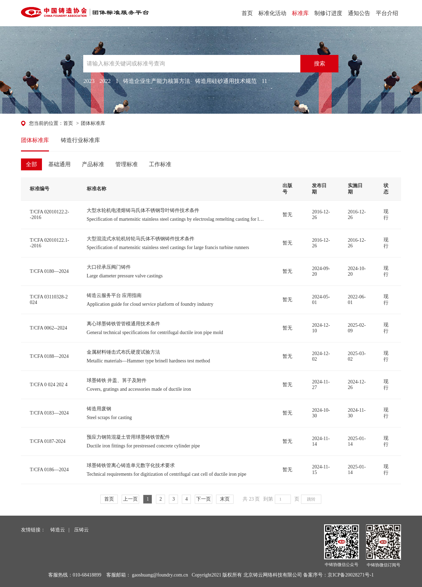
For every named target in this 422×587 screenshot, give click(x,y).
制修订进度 (328, 13)
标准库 (300, 13)
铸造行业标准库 (80, 140)
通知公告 (359, 13)
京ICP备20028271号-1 (350, 575)
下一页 (203, 499)
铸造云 (57, 529)
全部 (31, 164)
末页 (225, 499)
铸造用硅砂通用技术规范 (226, 81)
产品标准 (93, 164)
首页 (247, 13)
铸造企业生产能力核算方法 (156, 81)
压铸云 (81, 529)
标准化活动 (272, 13)
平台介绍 (387, 13)
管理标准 (126, 164)
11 (264, 81)
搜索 (319, 63)
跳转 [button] (311, 499)
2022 (104, 81)
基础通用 (59, 164)
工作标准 (160, 164)
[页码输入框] (283, 499)
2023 (88, 81)
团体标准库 (93, 123)
